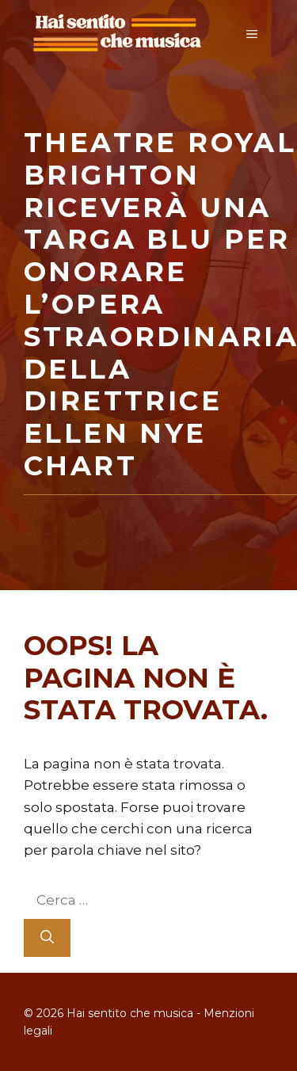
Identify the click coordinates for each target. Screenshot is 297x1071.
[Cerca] (47, 938)
